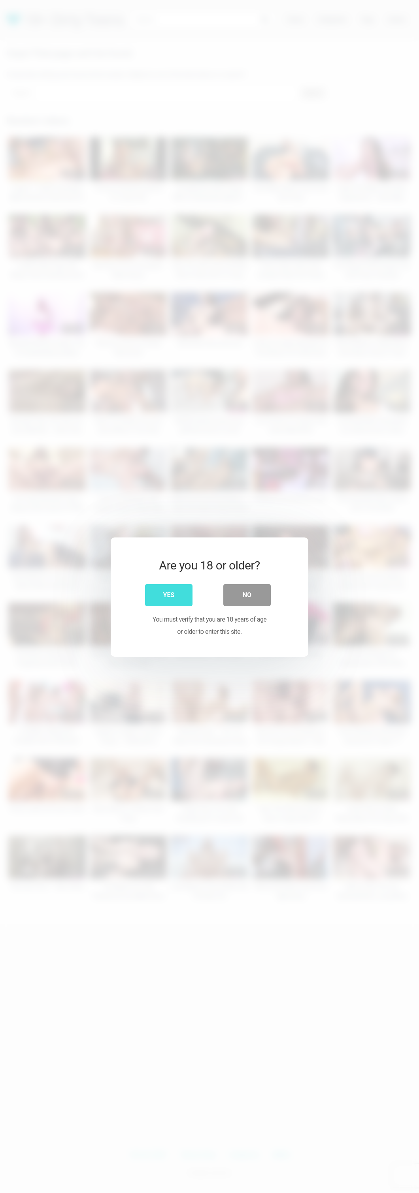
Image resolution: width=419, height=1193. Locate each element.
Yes (169, 594)
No (247, 594)
